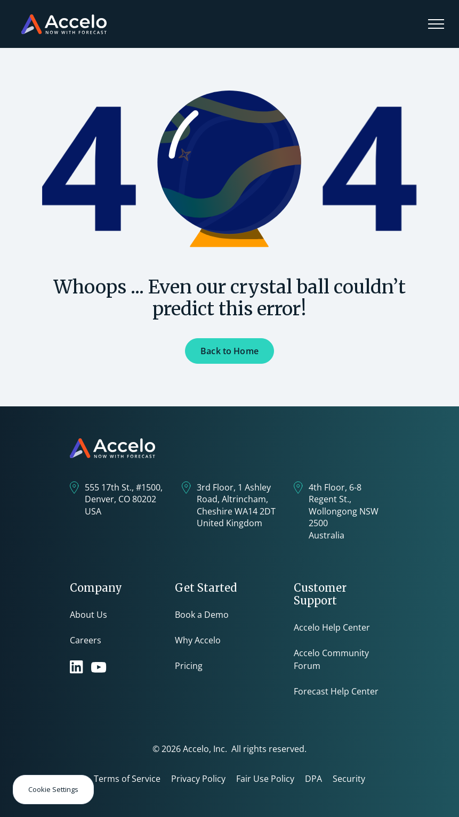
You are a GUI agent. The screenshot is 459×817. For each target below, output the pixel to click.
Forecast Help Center (336, 691)
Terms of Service (127, 779)
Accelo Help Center (332, 627)
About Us (88, 614)
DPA (313, 779)
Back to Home (229, 351)
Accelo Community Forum (331, 659)
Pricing (189, 666)
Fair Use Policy (265, 779)
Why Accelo (198, 640)
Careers (85, 640)
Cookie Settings (53, 789)
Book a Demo (202, 614)
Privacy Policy (198, 779)
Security (349, 779)
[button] (436, 24)
